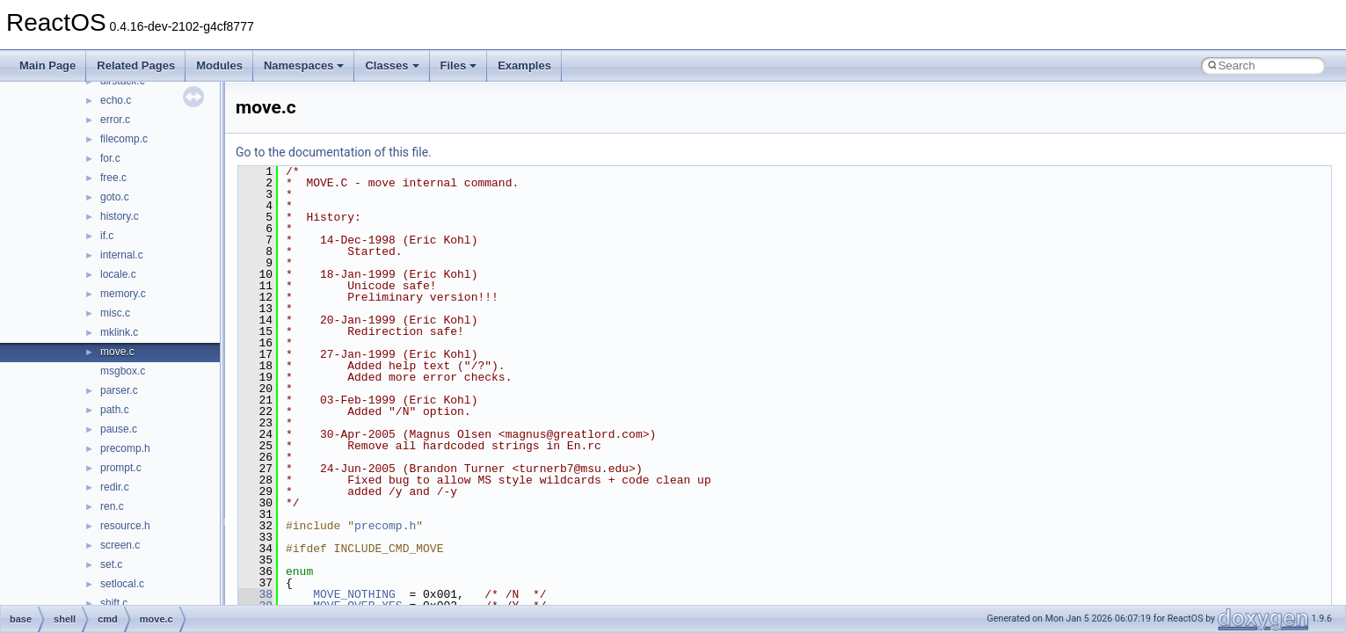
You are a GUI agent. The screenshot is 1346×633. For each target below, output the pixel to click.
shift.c (113, 603)
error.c (115, 119)
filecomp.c (124, 139)
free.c (113, 177)
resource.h (125, 526)
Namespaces (304, 65)
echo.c (115, 100)
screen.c (120, 545)
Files (458, 65)
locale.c (118, 274)
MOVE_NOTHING (354, 594)
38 (255, 594)
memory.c (123, 293)
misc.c (115, 313)
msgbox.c (122, 371)
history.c (119, 216)
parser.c (119, 390)
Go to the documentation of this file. (334, 152)
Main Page (47, 65)
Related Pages (136, 65)
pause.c (118, 429)
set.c (111, 564)
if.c (106, 235)
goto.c (114, 197)
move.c (117, 352)
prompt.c (121, 468)
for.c (110, 158)
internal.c (121, 255)
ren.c (112, 506)
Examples (524, 65)
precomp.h (125, 448)
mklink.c (119, 332)
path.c (114, 410)
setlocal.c (122, 584)
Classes (391, 65)
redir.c (114, 487)
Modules (219, 65)
